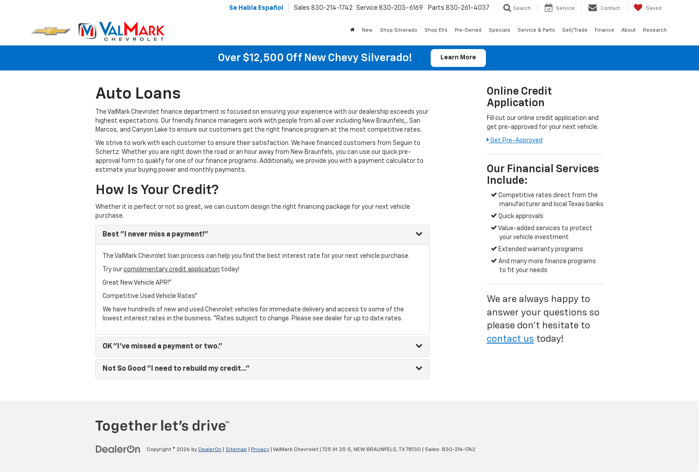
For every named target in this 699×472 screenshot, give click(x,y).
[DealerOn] (118, 449)
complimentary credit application (171, 269)
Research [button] (655, 30)
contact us (510, 339)
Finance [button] (604, 30)
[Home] (352, 30)
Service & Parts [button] (536, 30)
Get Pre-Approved (515, 140)
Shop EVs (436, 30)
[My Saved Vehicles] (647, 8)
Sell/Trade (575, 30)
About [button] (628, 30)
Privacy (260, 449)
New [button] (367, 30)
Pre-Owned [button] (468, 30)
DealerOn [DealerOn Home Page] (210, 449)
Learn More (458, 58)
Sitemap (236, 449)
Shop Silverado (398, 30)
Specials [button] (499, 30)
